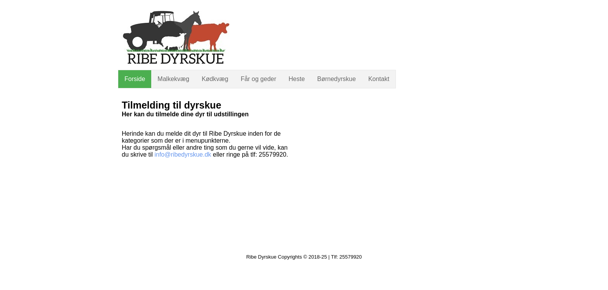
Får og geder (258, 79)
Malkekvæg (173, 79)
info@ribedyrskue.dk (182, 154)
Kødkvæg (215, 79)
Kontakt (378, 79)
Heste (296, 79)
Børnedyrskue (336, 79)
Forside (134, 79)
